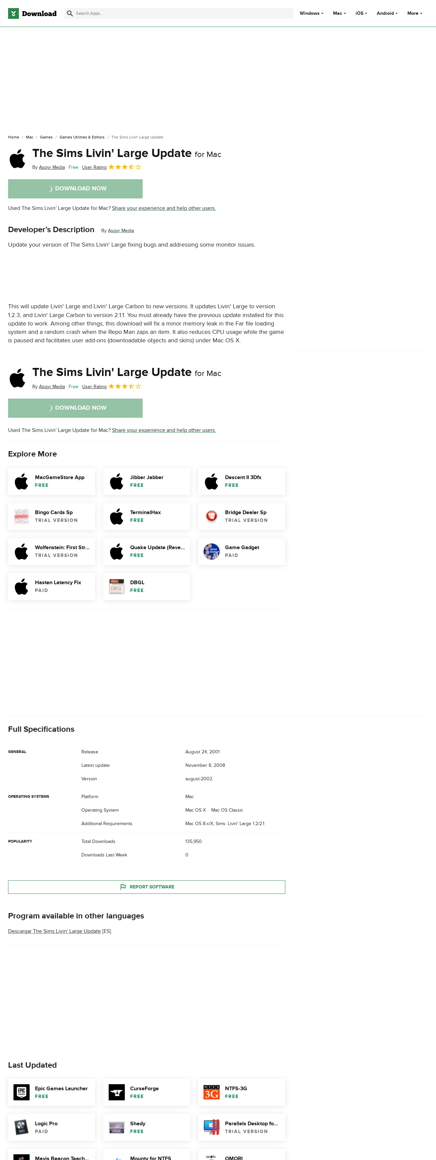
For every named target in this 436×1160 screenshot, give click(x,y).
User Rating (112, 166)
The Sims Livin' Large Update (126, 153)
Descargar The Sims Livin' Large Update (54, 931)
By (48, 167)
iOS (359, 13)
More (415, 13)
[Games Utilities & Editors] (82, 137)
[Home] (13, 137)
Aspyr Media (121, 230)
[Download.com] (32, 13)
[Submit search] (70, 13)
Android (385, 13)
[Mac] (29, 137)
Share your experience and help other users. (164, 208)
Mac (337, 13)
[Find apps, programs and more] (179, 13)
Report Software (146, 887)
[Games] (46, 137)
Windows (310, 13)
